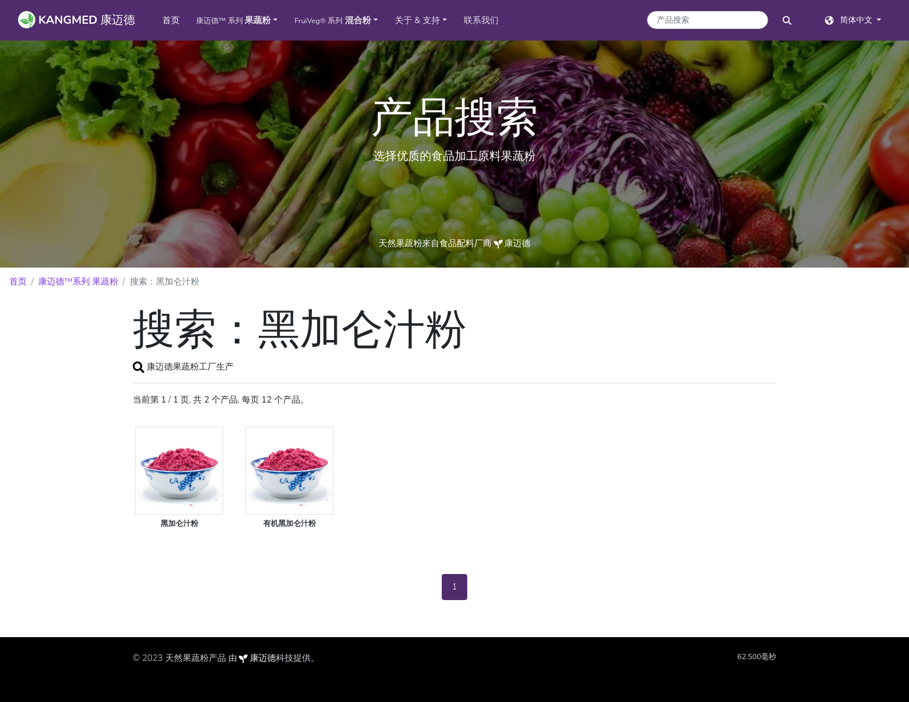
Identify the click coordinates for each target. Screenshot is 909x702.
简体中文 (849, 19)
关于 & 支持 (417, 20)
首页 (175, 19)
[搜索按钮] (787, 20)
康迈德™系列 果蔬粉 (78, 281)
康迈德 (263, 658)
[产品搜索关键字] (707, 20)
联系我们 (481, 20)
